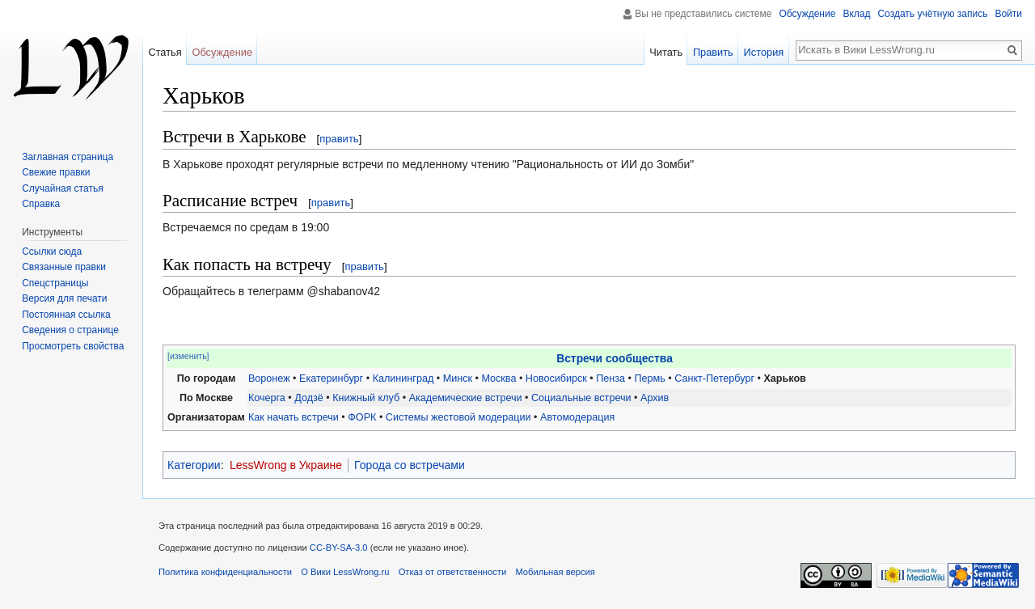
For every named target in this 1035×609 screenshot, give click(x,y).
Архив (654, 398)
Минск (457, 378)
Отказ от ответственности (453, 572)
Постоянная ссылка (66, 314)
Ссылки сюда (52, 251)
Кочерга (266, 398)
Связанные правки (64, 267)
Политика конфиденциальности (225, 572)
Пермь (650, 378)
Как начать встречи (293, 417)
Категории (194, 465)
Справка (41, 203)
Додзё (308, 398)
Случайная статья (62, 188)
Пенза (610, 378)
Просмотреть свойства (73, 346)
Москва (498, 378)
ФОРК (362, 417)
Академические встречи (465, 398)
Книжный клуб (365, 398)
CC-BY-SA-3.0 (339, 547)
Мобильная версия (554, 572)
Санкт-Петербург (714, 378)
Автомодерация (577, 417)
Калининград (403, 378)
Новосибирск (556, 378)
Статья (164, 52)
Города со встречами (409, 465)
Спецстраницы (55, 283)
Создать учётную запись (932, 13)
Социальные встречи (581, 398)
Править (713, 52)
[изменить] (188, 356)
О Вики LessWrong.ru (345, 572)
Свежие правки (56, 172)
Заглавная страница (67, 157)
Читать (665, 52)
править (338, 139)
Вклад (856, 13)
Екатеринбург (331, 378)
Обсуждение (807, 13)
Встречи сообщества (614, 358)
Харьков (784, 378)
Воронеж (269, 378)
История (764, 52)
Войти (1008, 13)
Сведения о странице (70, 330)
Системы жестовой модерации (458, 417)
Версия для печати (64, 298)
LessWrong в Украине (286, 465)
